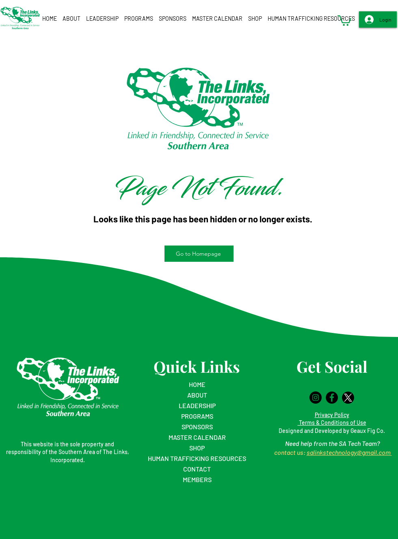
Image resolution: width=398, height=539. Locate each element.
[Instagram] (315, 397)
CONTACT (197, 469)
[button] (71, 18)
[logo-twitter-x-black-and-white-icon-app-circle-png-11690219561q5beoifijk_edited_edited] (348, 397)
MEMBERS (197, 479)
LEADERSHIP (197, 405)
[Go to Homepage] (199, 254)
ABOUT (197, 395)
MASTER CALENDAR (197, 437)
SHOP (197, 448)
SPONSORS (197, 426)
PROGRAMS (197, 416)
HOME (197, 384)
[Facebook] (332, 397)
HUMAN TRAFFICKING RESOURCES (197, 458)
